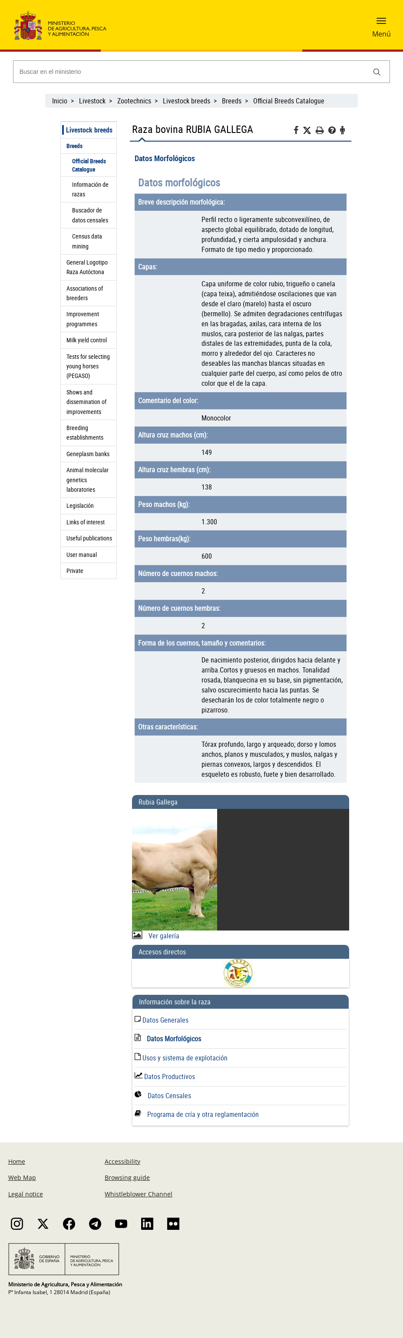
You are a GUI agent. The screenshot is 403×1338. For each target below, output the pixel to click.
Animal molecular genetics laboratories (87, 479)
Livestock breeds (186, 101)
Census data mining (87, 241)
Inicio (59, 101)
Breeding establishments (84, 432)
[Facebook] (298, 131)
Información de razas (90, 189)
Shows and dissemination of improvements (86, 402)
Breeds (231, 101)
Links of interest (85, 522)
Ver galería (163, 936)
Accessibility (122, 1161)
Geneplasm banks (87, 454)
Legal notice (25, 1194)
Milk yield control (86, 340)
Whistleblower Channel (138, 1194)
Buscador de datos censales (90, 215)
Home (16, 1161)
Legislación (80, 505)
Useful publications (89, 538)
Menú (381, 34)
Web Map (22, 1177)
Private (74, 570)
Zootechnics (134, 101)
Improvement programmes (82, 319)
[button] (381, 24)
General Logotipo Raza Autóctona (87, 267)
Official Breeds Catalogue (289, 101)
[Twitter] (309, 130)
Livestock (92, 101)
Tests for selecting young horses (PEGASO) (88, 366)
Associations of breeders (84, 293)
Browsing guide (127, 1177)
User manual (81, 554)
